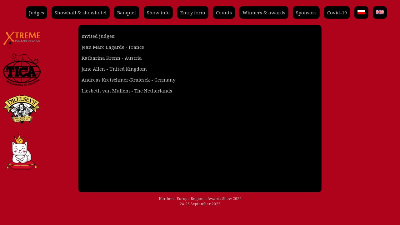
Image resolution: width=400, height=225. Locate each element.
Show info (158, 12)
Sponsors (306, 12)
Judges (36, 12)
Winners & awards (263, 12)
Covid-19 (337, 12)
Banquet (126, 12)
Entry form (192, 12)
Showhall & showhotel (81, 12)
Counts (224, 12)
